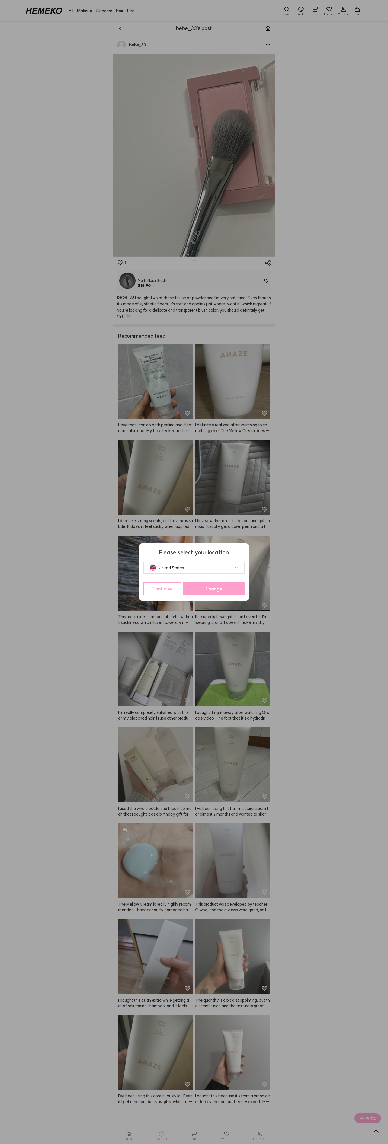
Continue (162, 589)
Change (214, 589)
